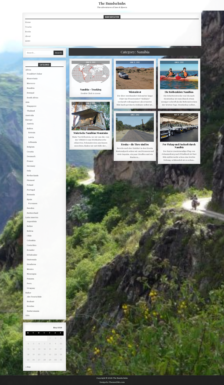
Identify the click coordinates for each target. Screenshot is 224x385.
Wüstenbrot (135, 91)
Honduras (31, 264)
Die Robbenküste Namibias (179, 91)
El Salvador (32, 255)
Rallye (28, 293)
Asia (27, 102)
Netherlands (32, 175)
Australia (29, 115)
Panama (30, 279)
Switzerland (32, 213)
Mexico (30, 269)
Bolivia (30, 231)
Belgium (30, 147)
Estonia (31, 132)
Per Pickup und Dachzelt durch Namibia (179, 146)
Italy (29, 171)
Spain (29, 199)
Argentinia (32, 221)
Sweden (30, 208)
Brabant (30, 301)
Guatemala (31, 260)
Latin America (31, 217)
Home (28, 22)
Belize (30, 226)
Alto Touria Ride (34, 297)
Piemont (31, 180)
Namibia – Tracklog (90, 89)
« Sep (28, 367)
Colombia (31, 240)
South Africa (32, 98)
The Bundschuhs (112, 3)
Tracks (28, 27)
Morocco (31, 83)
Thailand (31, 111)
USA (27, 315)
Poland (30, 185)
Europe (28, 120)
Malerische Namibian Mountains (90, 132)
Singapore (31, 106)
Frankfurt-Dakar (34, 74)
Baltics (30, 128)
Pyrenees (32, 203)
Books (28, 32)
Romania (31, 195)
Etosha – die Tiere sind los (135, 144)
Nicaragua (31, 274)
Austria (30, 124)
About (28, 36)
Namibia (30, 88)
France (30, 161)
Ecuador (31, 250)
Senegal (30, 93)
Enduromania (33, 311)
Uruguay (31, 288)
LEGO (27, 41)
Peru (29, 283)
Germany (31, 166)
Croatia (30, 152)
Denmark (31, 156)
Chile (29, 236)
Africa (28, 70)
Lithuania (32, 142)
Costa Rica (31, 245)
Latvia (31, 137)
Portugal (31, 190)
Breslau (30, 306)
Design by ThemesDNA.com (112, 382)
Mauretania (32, 78)
